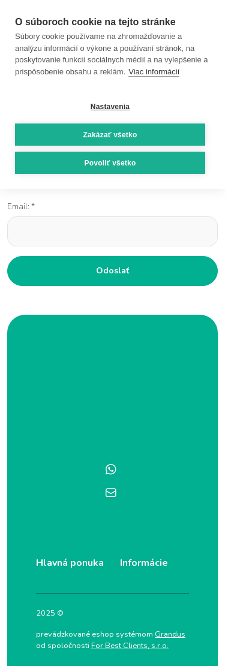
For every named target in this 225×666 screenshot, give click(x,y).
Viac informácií (153, 71)
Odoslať (112, 270)
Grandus (170, 634)
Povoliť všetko (110, 163)
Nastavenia (110, 107)
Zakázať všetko (110, 135)
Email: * (21, 206)
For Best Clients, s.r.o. (130, 645)
